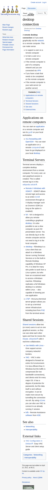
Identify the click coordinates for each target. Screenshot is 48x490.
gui (29, 132)
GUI (36, 197)
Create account (36, 2)
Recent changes (8, 27)
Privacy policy (26, 477)
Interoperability (31, 430)
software (28, 415)
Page (23, 8)
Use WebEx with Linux (34, 345)
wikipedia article (29, 185)
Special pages (7, 42)
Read (21, 13)
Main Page (6, 25)
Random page (7, 30)
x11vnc (42, 400)
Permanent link (7, 47)
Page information (8, 50)
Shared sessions (29, 324)
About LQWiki (37, 477)
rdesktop (28, 247)
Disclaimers (26, 482)
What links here (7, 37)
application (40, 126)
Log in (44, 2)
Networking (29, 426)
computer (35, 147)
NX (26, 215)
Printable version (8, 45)
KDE (39, 415)
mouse (25, 339)
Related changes (8, 40)
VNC (27, 357)
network (41, 41)
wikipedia (32, 339)
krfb (26, 412)
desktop (37, 153)
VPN (39, 71)
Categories (27, 455)
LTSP (27, 299)
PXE (43, 310)
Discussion (32, 8)
